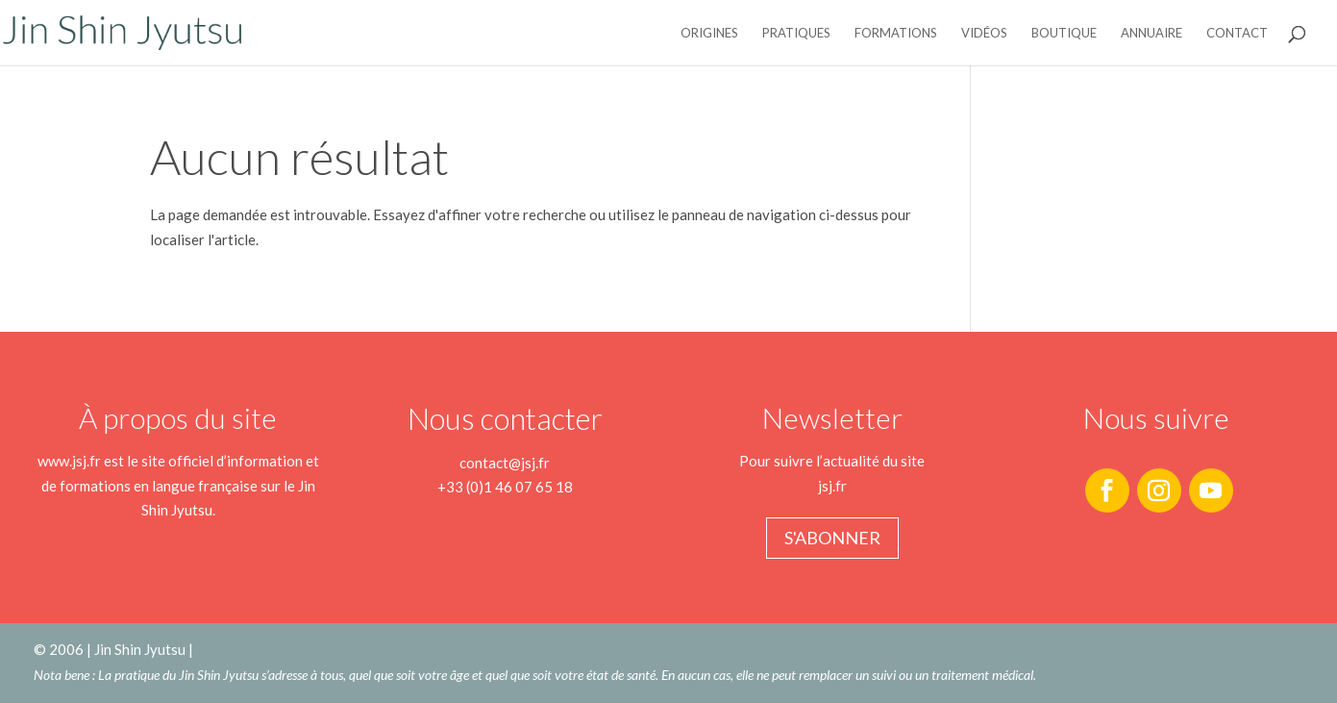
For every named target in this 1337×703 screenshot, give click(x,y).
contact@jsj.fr (504, 462)
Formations (895, 33)
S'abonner (832, 537)
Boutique (1064, 33)
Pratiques (796, 33)
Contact (1237, 33)
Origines (709, 33)
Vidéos (984, 33)
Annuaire (1151, 33)
